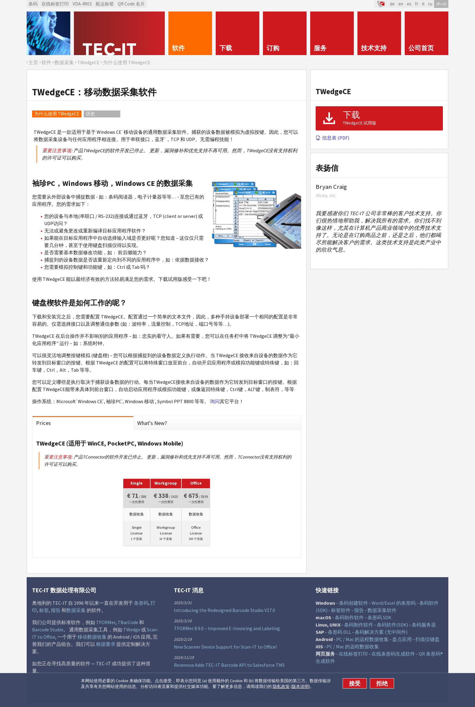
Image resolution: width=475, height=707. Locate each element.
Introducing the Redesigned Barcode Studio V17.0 (224, 612)
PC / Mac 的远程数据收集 (362, 641)
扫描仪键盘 (427, 641)
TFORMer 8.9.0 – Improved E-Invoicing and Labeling (227, 630)
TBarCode (128, 624)
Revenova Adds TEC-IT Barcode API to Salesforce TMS (229, 667)
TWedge (131, 632)
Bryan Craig (331, 187)
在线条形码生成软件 (393, 656)
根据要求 (105, 646)
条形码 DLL (339, 634)
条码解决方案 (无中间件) (381, 634)
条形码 (141, 605)
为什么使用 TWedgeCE (56, 114)
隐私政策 (281, 686)
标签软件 (340, 612)
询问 (215, 401)
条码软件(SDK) (392, 627)
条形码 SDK (379, 620)
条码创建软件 (353, 605)
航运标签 (105, 4)
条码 (33, 4)
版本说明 (300, 686)
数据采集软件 (382, 612)
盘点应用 (402, 641)
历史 (90, 114)
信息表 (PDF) (332, 138)
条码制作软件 (349, 620)
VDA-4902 (82, 4)
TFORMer (105, 624)
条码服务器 (424, 627)
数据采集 (76, 612)
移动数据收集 (92, 639)
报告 (56, 612)
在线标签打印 (55, 4)
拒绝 (382, 683)
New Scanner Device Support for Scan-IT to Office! (225, 649)
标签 (44, 612)
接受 (354, 683)
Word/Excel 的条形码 (394, 605)
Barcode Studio (47, 632)
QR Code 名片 (131, 4)
